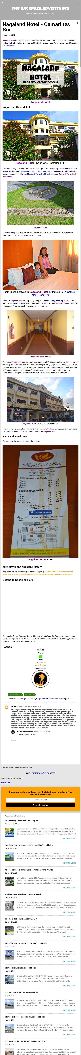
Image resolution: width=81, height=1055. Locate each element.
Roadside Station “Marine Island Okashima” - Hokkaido (29, 845)
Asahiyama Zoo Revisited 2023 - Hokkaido (23, 894)
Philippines (10, 45)
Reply (13, 741)
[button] (77, 23)
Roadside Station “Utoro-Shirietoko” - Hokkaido (26, 943)
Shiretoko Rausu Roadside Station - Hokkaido (25, 1017)
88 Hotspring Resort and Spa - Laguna (21, 821)
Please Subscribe (40, 805)
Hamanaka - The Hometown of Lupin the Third (25, 1041)
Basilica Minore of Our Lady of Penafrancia (37, 174)
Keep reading (69, 839)
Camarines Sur (15, 695)
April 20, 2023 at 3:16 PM (32, 706)
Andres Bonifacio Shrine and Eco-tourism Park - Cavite (29, 870)
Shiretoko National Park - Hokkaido (20, 968)
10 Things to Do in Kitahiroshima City (21, 919)
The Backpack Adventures (40, 9)
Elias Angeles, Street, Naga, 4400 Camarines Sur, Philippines (43, 699)
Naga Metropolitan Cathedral (49, 171)
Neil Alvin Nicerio (25, 731)
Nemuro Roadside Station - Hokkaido (21, 992)
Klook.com (5, 783)
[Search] (78, 4)
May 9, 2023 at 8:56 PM (42, 731)
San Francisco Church (25, 171)
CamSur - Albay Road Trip (53, 301)
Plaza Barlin (67, 169)
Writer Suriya (17, 706)
